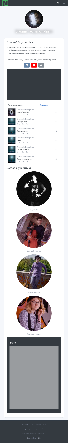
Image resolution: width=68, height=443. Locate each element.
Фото (12, 342)
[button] (58, 3)
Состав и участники (19, 168)
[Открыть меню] (64, 3)
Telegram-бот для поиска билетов (34, 424)
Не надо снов (22, 122)
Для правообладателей (34, 429)
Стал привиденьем (24, 159)
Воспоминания (22, 131)
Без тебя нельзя (23, 112)
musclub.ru (32, 438)
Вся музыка (44, 105)
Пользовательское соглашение (34, 433)
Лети (19, 140)
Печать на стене (23, 150)
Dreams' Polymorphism (25, 109)
